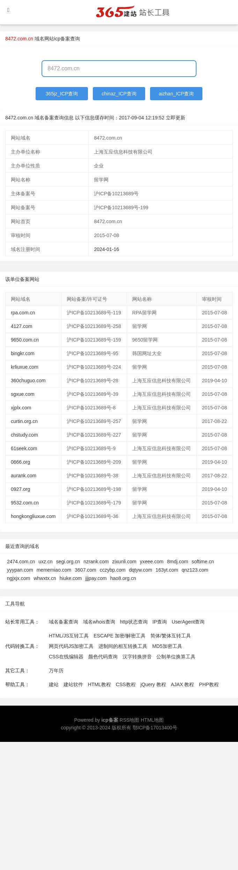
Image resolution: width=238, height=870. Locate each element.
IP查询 (160, 622)
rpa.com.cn (23, 312)
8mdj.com (177, 561)
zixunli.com (124, 561)
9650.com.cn (25, 340)
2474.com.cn (21, 561)
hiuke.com (71, 578)
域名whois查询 (99, 622)
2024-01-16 (106, 249)
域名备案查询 (63, 622)
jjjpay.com (96, 578)
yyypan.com (20, 570)
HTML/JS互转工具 (69, 635)
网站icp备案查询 (62, 38)
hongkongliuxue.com (33, 516)
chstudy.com (24, 435)
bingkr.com (23, 353)
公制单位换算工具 (175, 656)
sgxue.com (23, 394)
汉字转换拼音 (137, 656)
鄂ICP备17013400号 (155, 727)
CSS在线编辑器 (66, 656)
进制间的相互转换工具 (122, 646)
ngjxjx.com (18, 578)
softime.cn (203, 561)
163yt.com (167, 570)
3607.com (85, 570)
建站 (54, 684)
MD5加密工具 (167, 646)
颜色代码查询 (103, 656)
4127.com (21, 326)
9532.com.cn (25, 502)
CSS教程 (126, 684)
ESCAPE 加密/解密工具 (120, 635)
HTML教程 (99, 684)
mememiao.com (54, 570)
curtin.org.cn (24, 421)
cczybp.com (113, 570)
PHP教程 (209, 684)
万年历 (56, 670)
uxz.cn (45, 561)
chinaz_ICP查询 (119, 93)
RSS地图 (130, 720)
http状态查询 (134, 622)
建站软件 (73, 684)
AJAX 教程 (182, 684)
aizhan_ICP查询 (176, 93)
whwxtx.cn (45, 578)
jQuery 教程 (153, 684)
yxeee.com (152, 561)
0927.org (20, 489)
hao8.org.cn (123, 578)
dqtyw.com (140, 570)
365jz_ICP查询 (62, 93)
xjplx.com (21, 407)
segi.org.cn (68, 561)
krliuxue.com (24, 367)
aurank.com (23, 475)
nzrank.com (96, 561)
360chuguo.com (28, 380)
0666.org (20, 462)
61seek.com (24, 448)
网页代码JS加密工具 (71, 646)
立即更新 (175, 117)
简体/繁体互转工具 (170, 635)
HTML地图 (152, 720)
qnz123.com (194, 570)
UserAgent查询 (188, 622)
